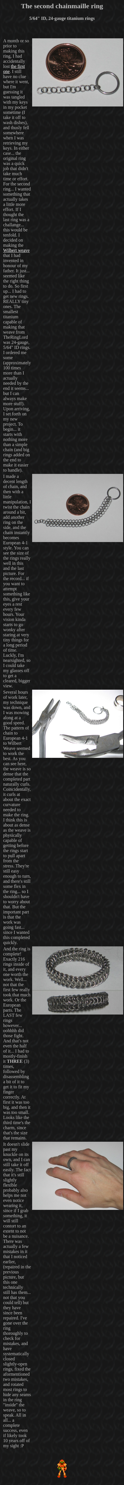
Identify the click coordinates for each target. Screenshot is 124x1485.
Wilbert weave (16, 250)
